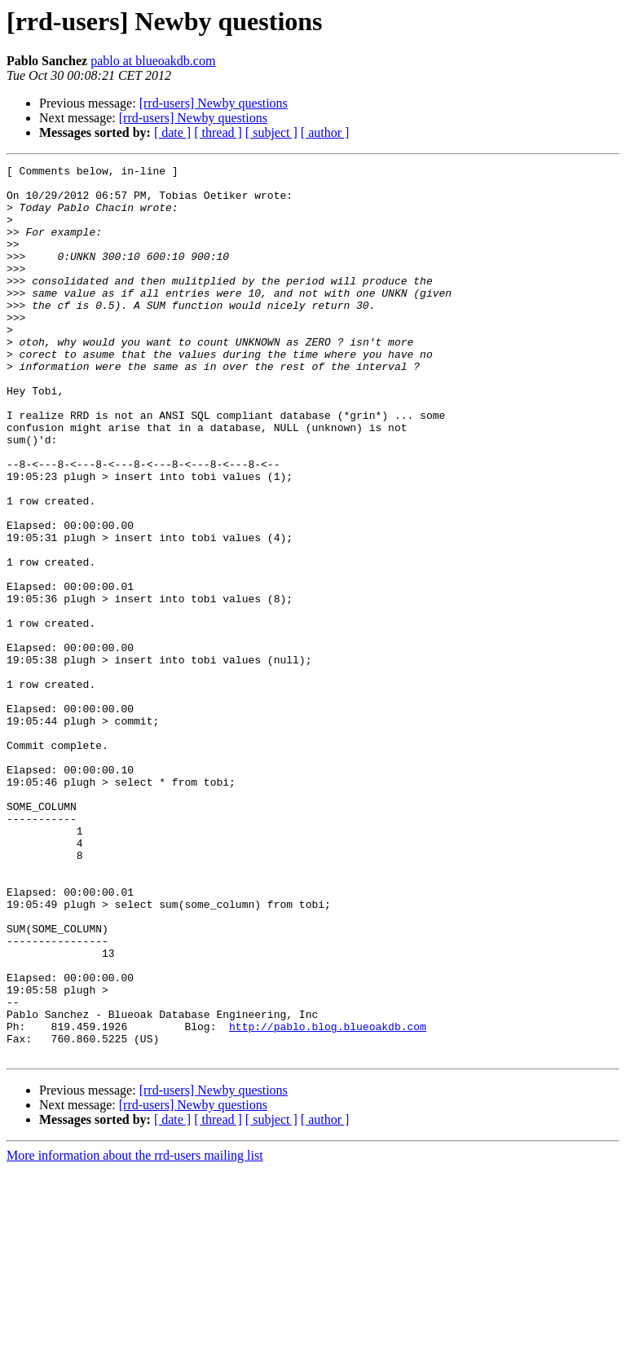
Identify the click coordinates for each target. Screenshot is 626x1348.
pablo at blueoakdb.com (152, 61)
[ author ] (325, 132)
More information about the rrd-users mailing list (135, 1334)
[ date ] (172, 132)
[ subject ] (271, 132)
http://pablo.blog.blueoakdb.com (327, 1199)
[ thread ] (218, 132)
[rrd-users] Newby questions (213, 103)
